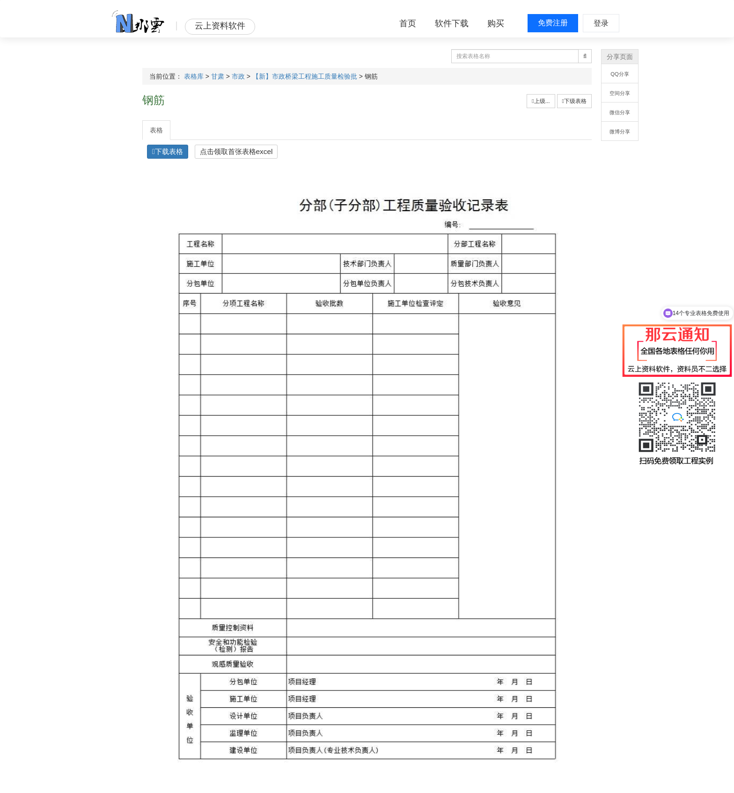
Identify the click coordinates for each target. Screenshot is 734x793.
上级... (541, 101)
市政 (238, 76)
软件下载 (452, 23)
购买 (495, 23)
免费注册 (553, 23)
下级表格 (574, 101)
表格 (156, 130)
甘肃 (217, 76)
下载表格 (167, 151)
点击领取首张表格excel (236, 151)
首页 (407, 23)
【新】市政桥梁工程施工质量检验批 (304, 76)
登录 (601, 23)
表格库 (194, 76)
